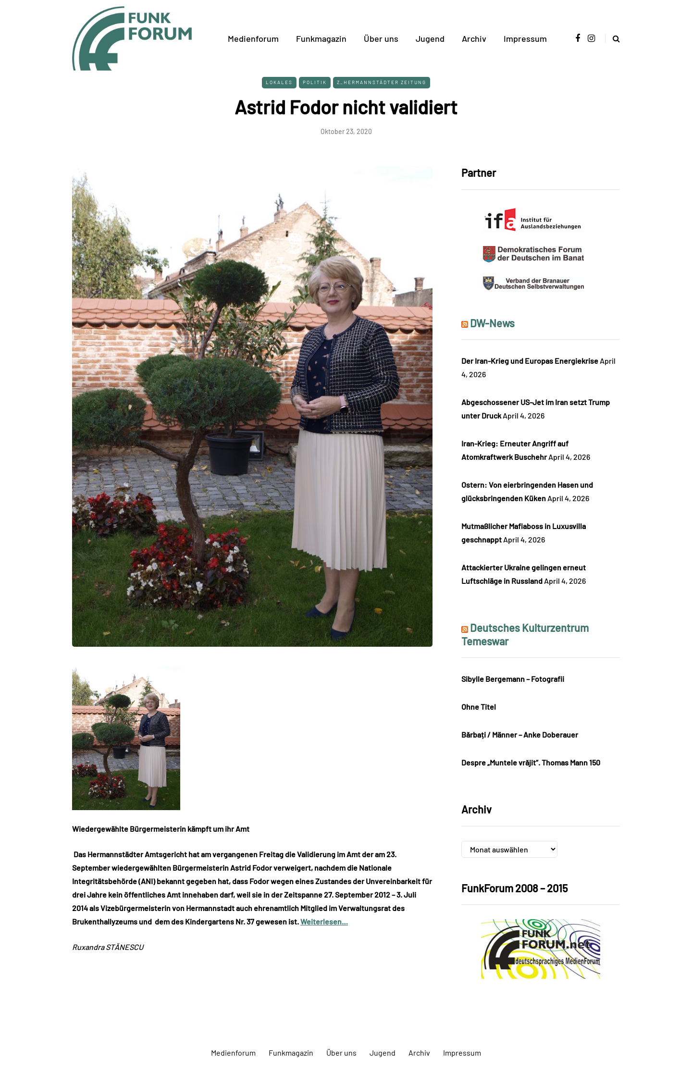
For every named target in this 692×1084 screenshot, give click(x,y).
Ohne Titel (478, 706)
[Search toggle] (612, 38)
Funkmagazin (321, 38)
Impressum (525, 38)
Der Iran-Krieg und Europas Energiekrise (529, 360)
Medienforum (253, 38)
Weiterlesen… (324, 921)
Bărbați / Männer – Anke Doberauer (519, 734)
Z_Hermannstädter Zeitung (381, 82)
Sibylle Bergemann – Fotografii (512, 678)
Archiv (474, 38)
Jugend (430, 38)
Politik (315, 82)
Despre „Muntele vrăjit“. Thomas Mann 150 (530, 762)
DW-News (492, 323)
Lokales (279, 82)
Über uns (381, 38)
